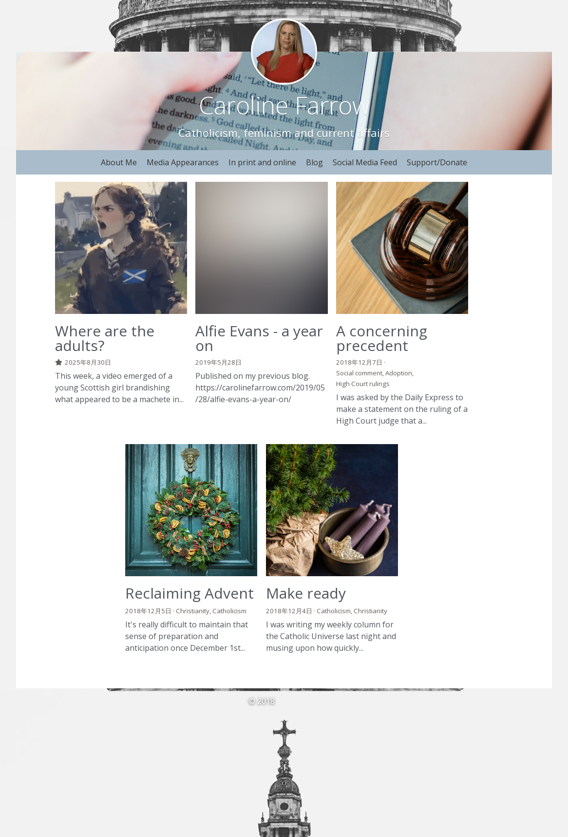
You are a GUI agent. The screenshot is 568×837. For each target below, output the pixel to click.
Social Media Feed (365, 162)
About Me (119, 162)
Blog (314, 162)
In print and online (262, 162)
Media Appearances (183, 162)
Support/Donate (437, 162)
